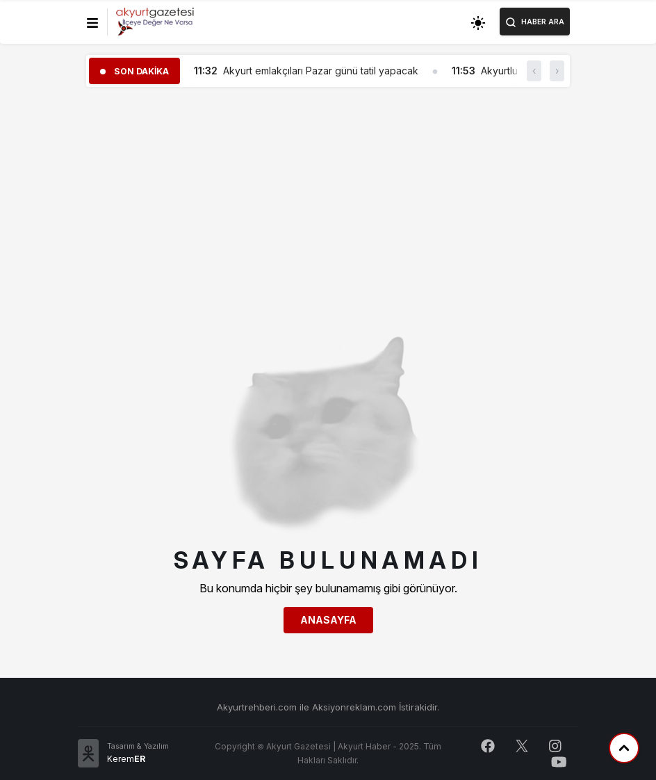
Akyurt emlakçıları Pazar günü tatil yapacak (320, 70)
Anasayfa (328, 620)
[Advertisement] (328, 195)
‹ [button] (534, 70)
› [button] (557, 70)
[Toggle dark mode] (478, 22)
